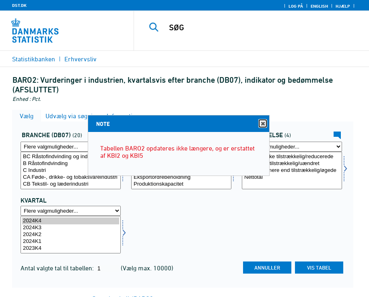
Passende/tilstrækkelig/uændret (291, 163)
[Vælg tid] (71, 234)
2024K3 (70, 227)
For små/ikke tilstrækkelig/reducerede (291, 156)
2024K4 (70, 221)
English (319, 6)
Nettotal (291, 177)
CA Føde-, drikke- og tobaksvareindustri (70, 177)
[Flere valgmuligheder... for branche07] (71, 147)
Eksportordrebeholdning (181, 177)
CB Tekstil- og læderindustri (70, 184)
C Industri (70, 170)
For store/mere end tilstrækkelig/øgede (291, 170)
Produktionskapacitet (181, 184)
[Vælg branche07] (71, 170)
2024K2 (70, 234)
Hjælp (343, 6)
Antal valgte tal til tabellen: (58, 268)
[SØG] (259, 27)
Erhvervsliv (80, 59)
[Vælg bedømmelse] (292, 170)
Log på (296, 6)
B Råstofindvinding (70, 163)
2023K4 (70, 248)
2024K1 (70, 241)
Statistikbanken (33, 59)
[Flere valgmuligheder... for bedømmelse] (292, 147)
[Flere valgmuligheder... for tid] (71, 211)
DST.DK (19, 5)
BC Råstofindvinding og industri (70, 156)
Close (262, 123)
